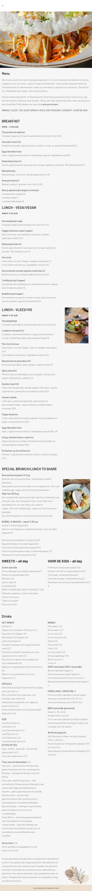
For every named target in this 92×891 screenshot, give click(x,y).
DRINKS (5, 110)
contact (56, 888)
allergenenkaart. (50, 104)
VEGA (42, 110)
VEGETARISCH (31, 110)
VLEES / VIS (16, 110)
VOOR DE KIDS (80, 110)
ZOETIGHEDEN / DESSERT (59, 110)
